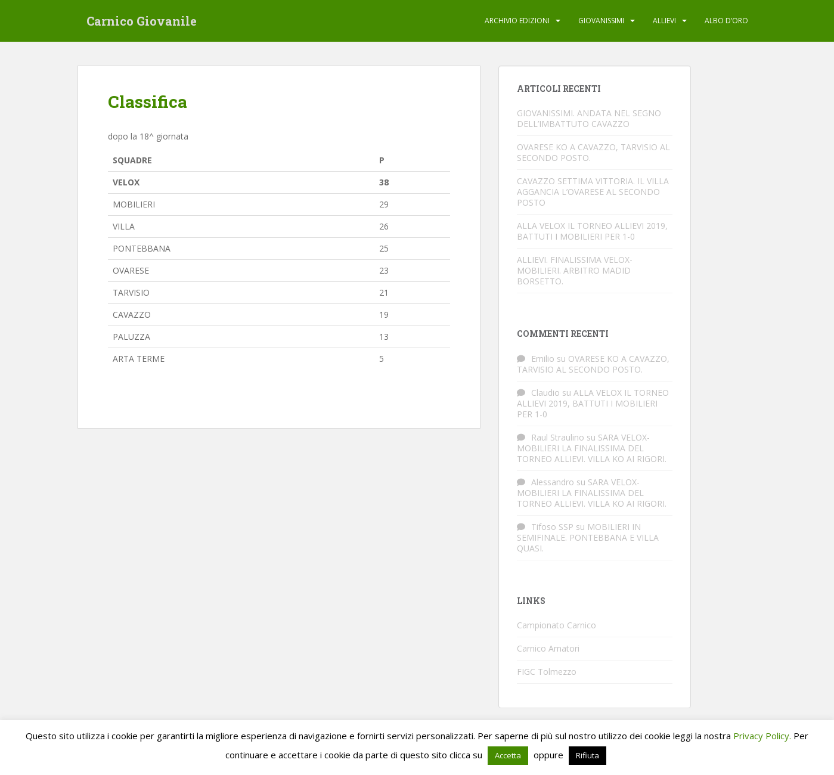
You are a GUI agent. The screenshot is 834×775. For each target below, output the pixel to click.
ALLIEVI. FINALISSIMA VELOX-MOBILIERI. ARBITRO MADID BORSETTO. (575, 270)
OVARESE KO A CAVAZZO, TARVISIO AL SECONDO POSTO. (593, 152)
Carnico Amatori (548, 648)
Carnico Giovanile (141, 21)
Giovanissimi (601, 21)
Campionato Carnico (556, 625)
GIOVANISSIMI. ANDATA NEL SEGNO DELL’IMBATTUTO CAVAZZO (589, 118)
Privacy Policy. (762, 736)
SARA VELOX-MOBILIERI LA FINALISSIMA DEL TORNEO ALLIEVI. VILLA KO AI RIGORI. (591, 448)
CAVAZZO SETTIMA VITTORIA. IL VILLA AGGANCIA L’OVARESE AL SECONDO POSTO (593, 191)
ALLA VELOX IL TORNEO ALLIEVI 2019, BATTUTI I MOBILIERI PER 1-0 (592, 231)
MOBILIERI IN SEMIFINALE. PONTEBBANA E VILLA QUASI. (588, 537)
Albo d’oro (726, 21)
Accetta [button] (508, 755)
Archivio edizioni (517, 21)
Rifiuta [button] (587, 755)
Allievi (664, 21)
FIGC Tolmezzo (546, 671)
